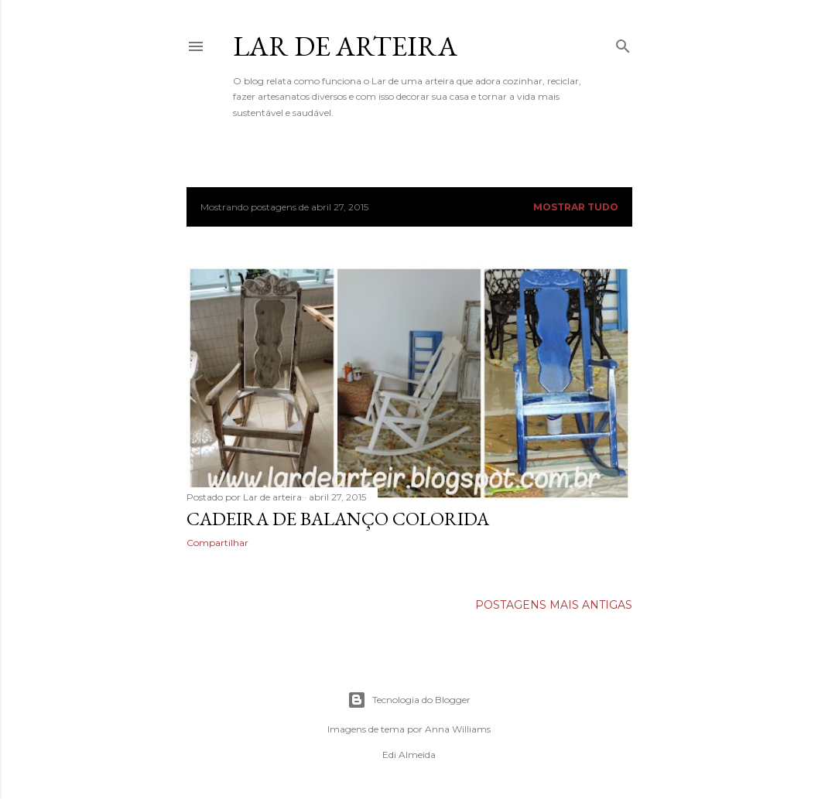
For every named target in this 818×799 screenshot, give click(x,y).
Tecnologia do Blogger (409, 700)
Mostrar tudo (575, 207)
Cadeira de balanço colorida (338, 519)
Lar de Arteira (345, 46)
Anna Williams (458, 729)
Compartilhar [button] (217, 542)
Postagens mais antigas (553, 605)
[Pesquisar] (623, 43)
